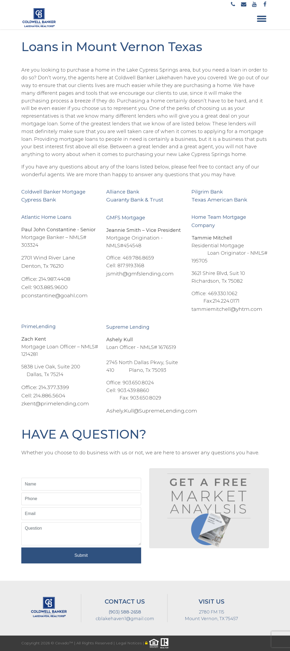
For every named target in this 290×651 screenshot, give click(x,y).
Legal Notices (129, 643)
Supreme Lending (127, 327)
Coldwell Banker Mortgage (53, 192)
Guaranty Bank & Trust (134, 199)
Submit (81, 555)
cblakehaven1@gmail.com (125, 618)
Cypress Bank (38, 199)
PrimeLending (38, 326)
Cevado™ (64, 643)
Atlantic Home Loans (46, 217)
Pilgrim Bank (207, 192)
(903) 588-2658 (125, 612)
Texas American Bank (219, 199)
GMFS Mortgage (125, 218)
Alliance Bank (122, 192)
